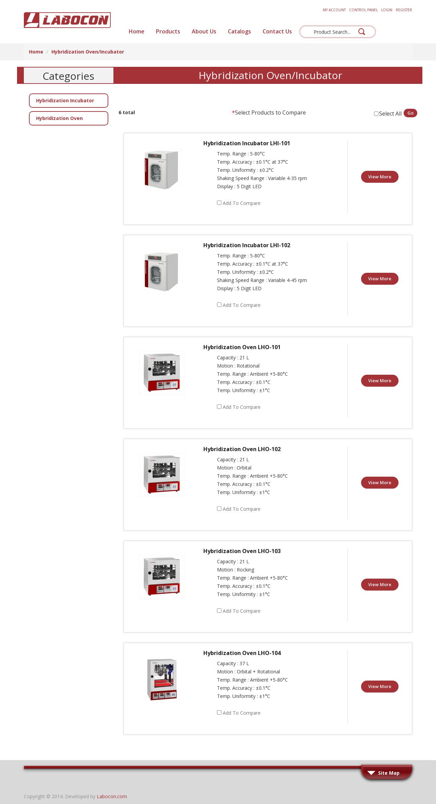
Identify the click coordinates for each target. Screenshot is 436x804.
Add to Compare (242, 203)
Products (168, 31)
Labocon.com (112, 796)
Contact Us (277, 31)
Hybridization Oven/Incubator (87, 51)
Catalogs (239, 31)
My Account (334, 10)
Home (136, 31)
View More (379, 177)
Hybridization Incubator (65, 100)
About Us (204, 31)
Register (404, 10)
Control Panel (363, 10)
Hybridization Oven (59, 118)
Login (386, 10)
